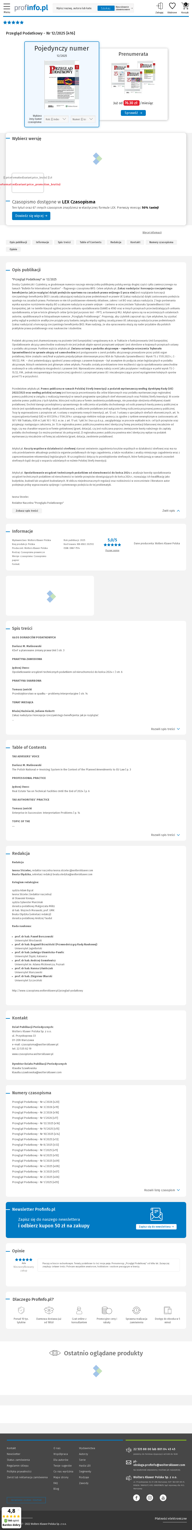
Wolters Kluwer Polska (36, 548)
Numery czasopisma (161, 242)
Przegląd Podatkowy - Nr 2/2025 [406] (35, 1176)
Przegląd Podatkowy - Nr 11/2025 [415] (35, 1128)
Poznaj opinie (112, 551)
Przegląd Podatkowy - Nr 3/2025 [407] (35, 1171)
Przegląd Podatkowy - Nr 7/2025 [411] (35, 1150)
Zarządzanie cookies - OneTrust (26, 1500)
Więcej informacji (152, 232)
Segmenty (85, 1471)
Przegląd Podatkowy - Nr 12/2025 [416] (36, 1123)
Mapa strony (60, 1477)
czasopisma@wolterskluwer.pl (39, 1044)
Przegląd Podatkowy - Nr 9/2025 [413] (35, 1139)
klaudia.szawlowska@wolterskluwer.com (37, 1072)
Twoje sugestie (62, 1465)
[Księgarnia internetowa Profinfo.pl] (31, 8)
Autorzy (83, 1454)
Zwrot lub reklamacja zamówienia (27, 1477)
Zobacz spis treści (27, 510)
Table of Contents (91, 242)
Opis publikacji (18, 242)
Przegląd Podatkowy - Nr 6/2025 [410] (35, 1155)
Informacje (42, 242)
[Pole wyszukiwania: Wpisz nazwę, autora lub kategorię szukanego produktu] (74, 8)
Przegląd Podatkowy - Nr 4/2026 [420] (35, 1101)
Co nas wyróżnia (63, 1471)
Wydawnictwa (87, 1448)
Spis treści (64, 242)
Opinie (13, 249)
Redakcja (115, 242)
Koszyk (185, 8)
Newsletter (13, 1454)
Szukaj (105, 8)
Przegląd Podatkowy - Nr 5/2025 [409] (35, 1160)
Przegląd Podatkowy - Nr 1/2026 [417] (35, 1117)
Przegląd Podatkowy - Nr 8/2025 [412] (35, 1144)
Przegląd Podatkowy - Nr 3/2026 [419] (35, 1107)
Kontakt (135, 242)
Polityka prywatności (19, 1471)
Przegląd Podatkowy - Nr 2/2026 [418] (35, 1112)
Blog (56, 1488)
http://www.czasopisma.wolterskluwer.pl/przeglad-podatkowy (47, 990)
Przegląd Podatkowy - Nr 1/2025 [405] (35, 1182)
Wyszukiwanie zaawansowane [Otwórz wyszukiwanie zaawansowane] (124, 8)
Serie (82, 1459)
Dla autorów (60, 1459)
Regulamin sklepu (17, 1465)
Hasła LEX (85, 1465)
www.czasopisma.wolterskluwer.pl (32, 1054)
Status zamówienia (18, 1459)
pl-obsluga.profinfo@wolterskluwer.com (159, 1463)
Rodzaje (84, 1477)
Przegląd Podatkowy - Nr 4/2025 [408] (35, 1166)
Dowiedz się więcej (31, 216)
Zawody (83, 1483)
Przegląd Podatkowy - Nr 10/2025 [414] (36, 1133)
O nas (57, 1448)
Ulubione (172, 8)
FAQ (55, 1483)
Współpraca (60, 1454)
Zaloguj (159, 8)
